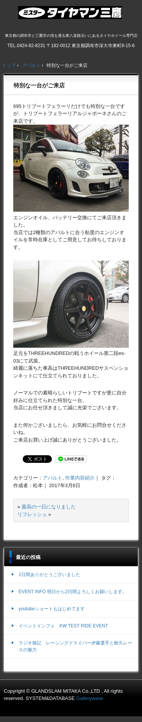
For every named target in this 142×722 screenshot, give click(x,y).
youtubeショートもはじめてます (52, 608)
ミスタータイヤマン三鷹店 (71, 15)
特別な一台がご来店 (39, 85)
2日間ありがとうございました (49, 574)
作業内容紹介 (80, 478)
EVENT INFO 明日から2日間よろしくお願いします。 (73, 591)
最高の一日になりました (49, 507)
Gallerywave (89, 698)
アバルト (52, 478)
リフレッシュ (32, 514)
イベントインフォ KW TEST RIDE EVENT (63, 626)
